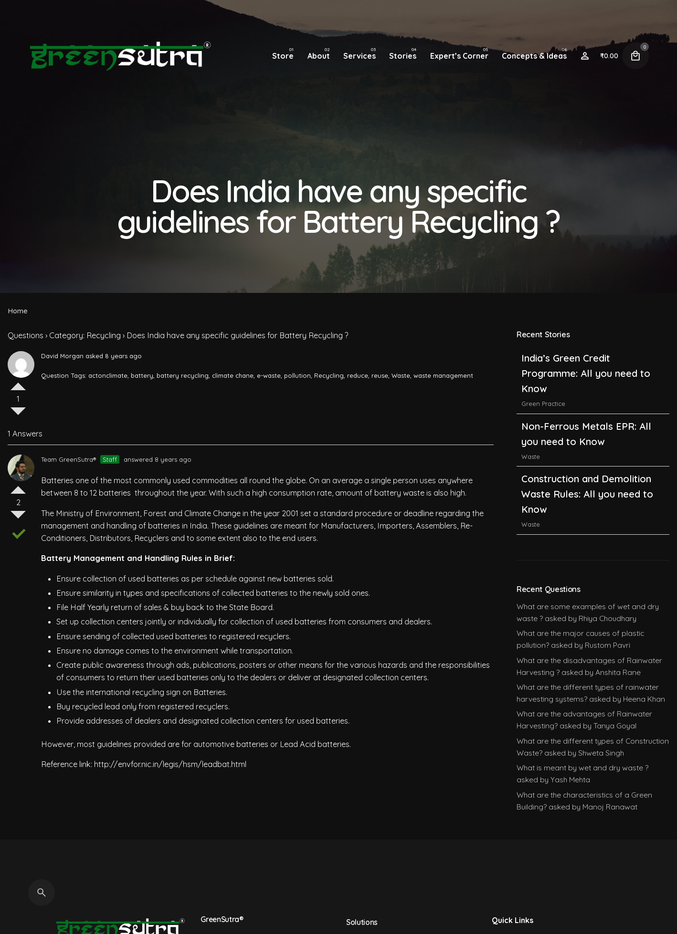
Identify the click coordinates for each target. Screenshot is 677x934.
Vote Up (18, 382)
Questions (25, 335)
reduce (357, 375)
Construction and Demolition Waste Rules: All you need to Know (587, 494)
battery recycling (183, 375)
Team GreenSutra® (68, 459)
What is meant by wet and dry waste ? (582, 767)
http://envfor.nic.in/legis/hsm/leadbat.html (170, 764)
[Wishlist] (584, 55)
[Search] (41, 892)
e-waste (269, 375)
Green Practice (543, 403)
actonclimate (107, 375)
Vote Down (18, 415)
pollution (297, 375)
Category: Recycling (85, 335)
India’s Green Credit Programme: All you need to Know (585, 373)
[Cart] (635, 55)
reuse (379, 375)
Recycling (329, 375)
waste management (443, 375)
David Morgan (62, 356)
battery (142, 375)
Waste (400, 375)
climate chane (233, 375)
